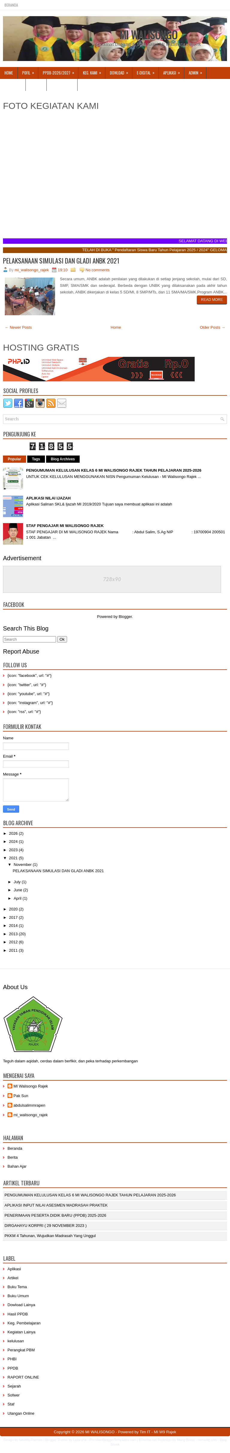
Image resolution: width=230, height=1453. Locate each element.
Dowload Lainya (21, 1305)
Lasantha (80, 1440)
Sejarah (14, 1386)
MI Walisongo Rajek (30, 1086)
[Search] (29, 639)
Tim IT (145, 1432)
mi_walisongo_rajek (30, 1115)
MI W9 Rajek (165, 1432)
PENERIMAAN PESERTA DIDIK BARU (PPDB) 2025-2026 (55, 1215)
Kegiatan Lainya (21, 1332)
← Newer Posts (18, 327)
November (23, 864)
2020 (14, 909)
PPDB (12, 1368)
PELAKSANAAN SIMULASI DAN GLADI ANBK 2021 (61, 260)
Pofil (30, 71)
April (18, 898)
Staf (10, 1404)
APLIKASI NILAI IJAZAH (48, 498)
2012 (14, 942)
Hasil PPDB (17, 1314)
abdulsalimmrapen (29, 1105)
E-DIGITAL (147, 71)
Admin (197, 71)
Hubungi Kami (62, 85)
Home (8, 73)
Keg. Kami (94, 71)
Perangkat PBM (21, 1350)
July (18, 882)
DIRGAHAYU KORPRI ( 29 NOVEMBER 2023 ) (45, 1225)
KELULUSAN (12, 85)
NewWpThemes (31, 1440)
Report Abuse (21, 651)
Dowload (121, 71)
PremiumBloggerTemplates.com (113, 1440)
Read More (212, 300)
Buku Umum (18, 1296)
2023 (14, 850)
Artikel (36, 85)
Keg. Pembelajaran (24, 1323)
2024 (14, 841)
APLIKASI (173, 71)
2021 (14, 858)
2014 (14, 925)
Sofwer (13, 1395)
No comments (98, 270)
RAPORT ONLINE (23, 1377)
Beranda (11, 4)
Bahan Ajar (17, 1166)
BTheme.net (148, 1440)
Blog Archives (63, 459)
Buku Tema (17, 1287)
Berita (12, 1157)
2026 (14, 833)
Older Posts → (212, 327)
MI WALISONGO (148, 34)
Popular (14, 459)
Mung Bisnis (186, 1440)
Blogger (125, 616)
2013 (14, 934)
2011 (14, 950)
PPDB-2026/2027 (60, 71)
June (18, 890)
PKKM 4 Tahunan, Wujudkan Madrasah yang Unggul (50, 1235)
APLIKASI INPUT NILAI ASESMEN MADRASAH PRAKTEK (56, 1205)
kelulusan (15, 1341)
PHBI (11, 1359)
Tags (36, 459)
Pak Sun (20, 1095)
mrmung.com (207, 1440)
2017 (14, 917)
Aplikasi (14, 1269)
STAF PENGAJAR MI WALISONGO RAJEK (65, 525)
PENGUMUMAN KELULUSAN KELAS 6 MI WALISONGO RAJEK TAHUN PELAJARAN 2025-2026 (114, 470)
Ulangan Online (20, 1413)
